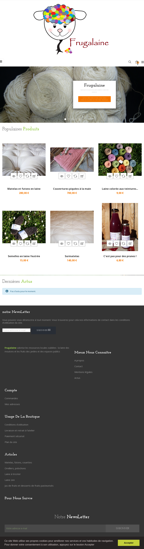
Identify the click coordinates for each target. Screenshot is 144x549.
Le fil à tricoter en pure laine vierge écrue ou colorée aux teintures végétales (94, 99)
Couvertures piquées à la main (72, 188)
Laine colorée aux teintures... (120, 188)
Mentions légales (83, 372)
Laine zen (10, 479)
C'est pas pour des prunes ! (120, 256)
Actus (77, 377)
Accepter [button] (128, 543)
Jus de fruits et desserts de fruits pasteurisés (29, 485)
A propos (79, 360)
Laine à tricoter (13, 474)
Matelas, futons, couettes (18, 462)
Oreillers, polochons (15, 468)
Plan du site (11, 442)
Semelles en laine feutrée (24, 256)
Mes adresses (12, 404)
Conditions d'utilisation (16, 424)
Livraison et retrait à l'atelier (20, 430)
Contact (78, 366)
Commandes (11, 398)
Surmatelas (72, 256)
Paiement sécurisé (14, 436)
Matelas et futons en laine (24, 188)
